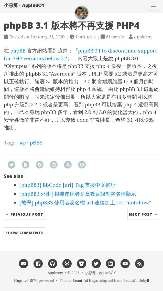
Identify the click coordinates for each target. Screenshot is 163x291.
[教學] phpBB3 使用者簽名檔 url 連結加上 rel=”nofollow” (85, 202)
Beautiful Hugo (85, 280)
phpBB (18, 50)
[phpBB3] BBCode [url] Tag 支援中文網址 (67, 185)
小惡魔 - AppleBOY (24, 5)
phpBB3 (32, 142)
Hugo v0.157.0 (26, 280)
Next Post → (143, 214)
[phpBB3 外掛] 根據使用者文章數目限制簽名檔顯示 (77, 194)
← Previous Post (24, 214)
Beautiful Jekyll (136, 280)
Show (24, 232)
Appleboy (55, 272)
